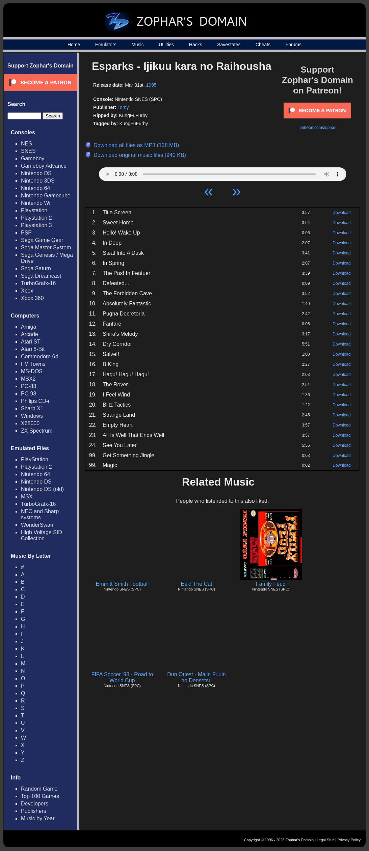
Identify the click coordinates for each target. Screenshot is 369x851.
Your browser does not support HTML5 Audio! (222, 172)
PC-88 (28, 386)
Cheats (263, 44)
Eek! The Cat (196, 584)
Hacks (195, 44)
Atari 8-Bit (33, 349)
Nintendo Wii (36, 203)
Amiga (28, 327)
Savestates (228, 44)
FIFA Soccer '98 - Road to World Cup (122, 677)
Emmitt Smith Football (122, 584)
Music (137, 44)
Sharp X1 (32, 408)
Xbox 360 (32, 298)
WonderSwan (37, 525)
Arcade (29, 334)
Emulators (105, 44)
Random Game (39, 789)
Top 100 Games (40, 796)
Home (74, 44)
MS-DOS (32, 371)
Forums (293, 44)
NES (26, 143)
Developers (34, 803)
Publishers (33, 811)
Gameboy (32, 158)
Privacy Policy (349, 840)
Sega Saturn (36, 268)
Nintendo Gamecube (46, 195)
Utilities (166, 44)
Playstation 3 (36, 225)
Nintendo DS (36, 173)
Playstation (34, 210)
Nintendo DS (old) (42, 489)
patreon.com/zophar (317, 127)
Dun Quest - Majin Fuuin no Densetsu (196, 677)
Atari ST (31, 342)
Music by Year (38, 818)
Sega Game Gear (42, 240)
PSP (26, 233)
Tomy (123, 107)
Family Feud (271, 584)
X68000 (30, 423)
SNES (28, 151)
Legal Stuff (325, 840)
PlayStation (34, 459)
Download (341, 212)
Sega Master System (46, 247)
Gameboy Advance (44, 166)
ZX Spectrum (36, 431)
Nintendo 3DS (38, 181)
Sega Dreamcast (41, 276)
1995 (151, 85)
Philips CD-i (35, 401)
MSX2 (28, 379)
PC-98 (28, 393)
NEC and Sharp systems (40, 514)
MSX (27, 496)
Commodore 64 (39, 356)
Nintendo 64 (35, 188)
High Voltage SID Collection (41, 535)
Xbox (27, 291)
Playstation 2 (36, 218)
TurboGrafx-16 (38, 283)
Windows (32, 416)
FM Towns (33, 364)
